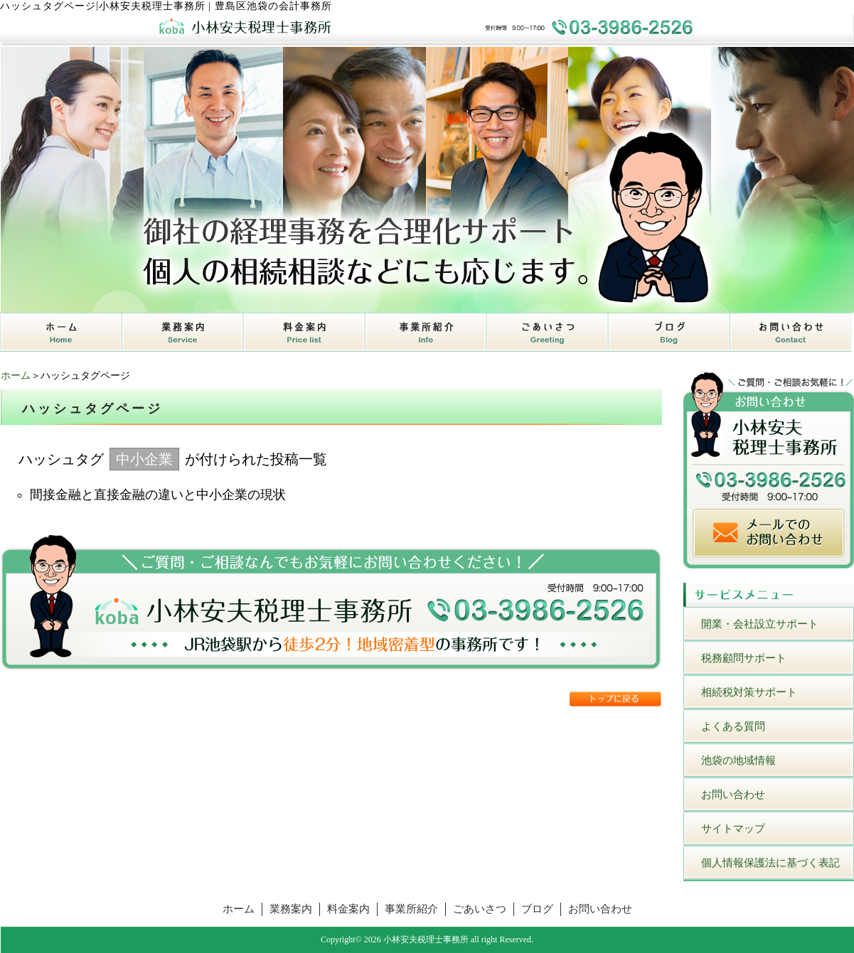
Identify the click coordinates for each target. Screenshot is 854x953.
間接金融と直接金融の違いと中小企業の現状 (158, 495)
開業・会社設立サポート (759, 624)
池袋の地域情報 (738, 760)
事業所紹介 (411, 909)
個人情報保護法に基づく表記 (770, 862)
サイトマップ (733, 828)
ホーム (16, 375)
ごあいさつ (479, 909)
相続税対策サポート (749, 692)
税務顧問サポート (743, 658)
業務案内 (290, 909)
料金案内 (348, 909)
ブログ (537, 909)
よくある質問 (733, 726)
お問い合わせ (733, 794)
